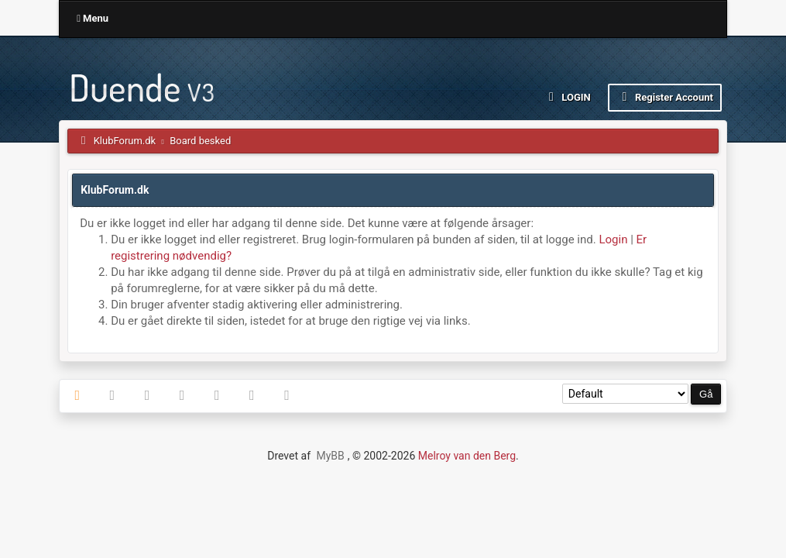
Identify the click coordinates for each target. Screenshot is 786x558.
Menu (92, 18)
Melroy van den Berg (467, 456)
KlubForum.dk (125, 140)
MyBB (330, 456)
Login (567, 97)
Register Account (664, 97)
